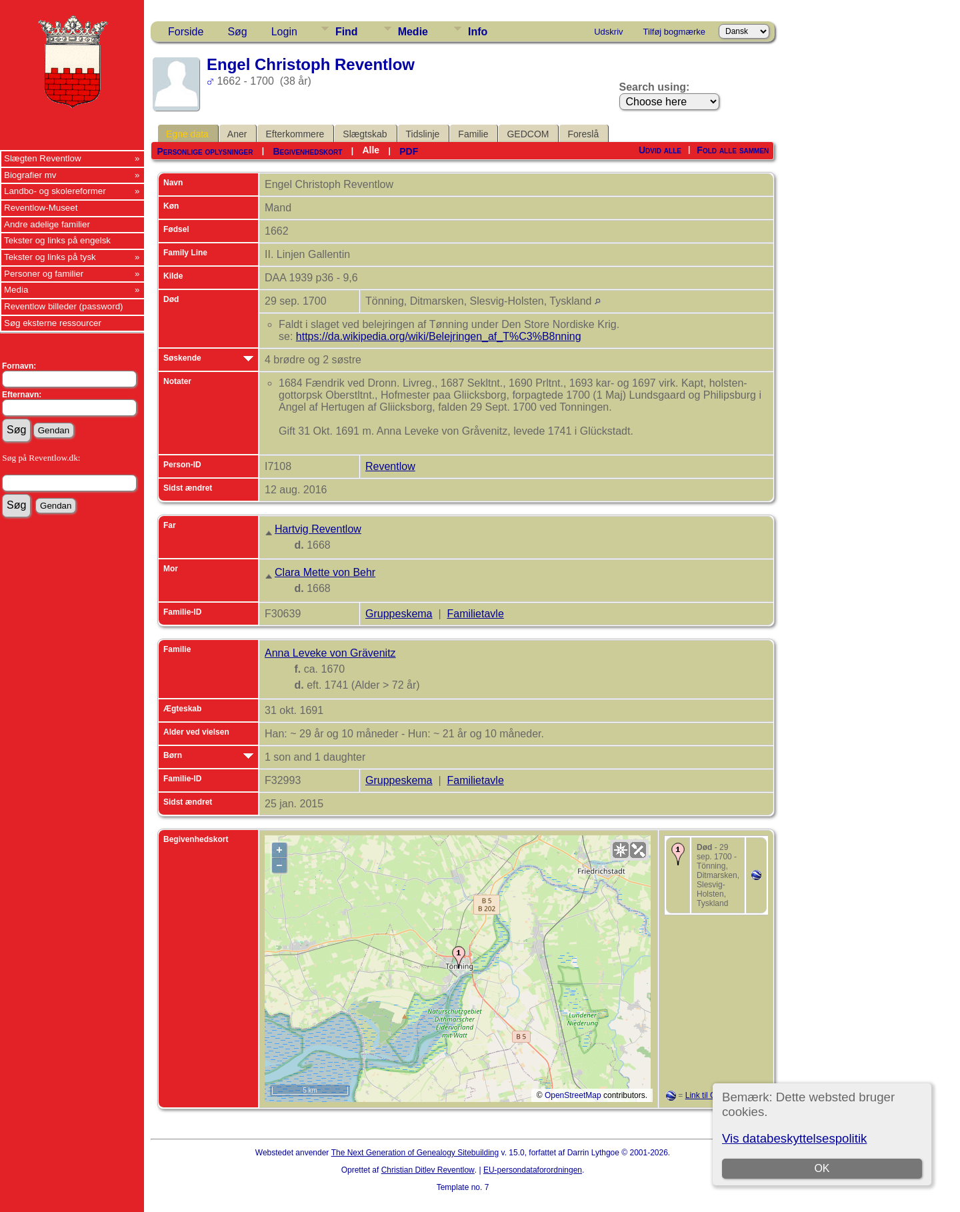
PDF (408, 151)
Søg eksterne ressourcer (52, 323)
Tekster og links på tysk (50, 257)
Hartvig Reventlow (318, 529)
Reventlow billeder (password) (63, 306)
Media (16, 290)
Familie (473, 134)
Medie (413, 31)
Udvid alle (660, 150)
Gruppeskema (399, 613)
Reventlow (390, 466)
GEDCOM (528, 134)
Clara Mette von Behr (325, 572)
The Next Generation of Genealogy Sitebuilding (415, 1152)
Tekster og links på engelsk (57, 240)
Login (284, 31)
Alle (370, 150)
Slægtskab (365, 134)
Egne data (187, 134)
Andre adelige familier (47, 224)
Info (477, 31)
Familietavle (475, 613)
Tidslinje (423, 134)
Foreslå (583, 134)
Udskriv (608, 32)
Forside (185, 31)
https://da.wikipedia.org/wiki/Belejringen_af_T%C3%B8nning (438, 336)
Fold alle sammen (733, 150)
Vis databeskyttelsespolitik (794, 1138)
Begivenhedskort (307, 151)
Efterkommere (294, 134)
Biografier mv (30, 175)
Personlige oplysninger (205, 151)
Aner (237, 134)
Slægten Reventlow (42, 158)
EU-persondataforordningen (532, 1170)
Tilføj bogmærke (674, 32)
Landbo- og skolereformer (55, 191)
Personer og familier (43, 274)
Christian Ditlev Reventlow (428, 1170)
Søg (237, 31)
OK (821, 1168)
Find (346, 31)
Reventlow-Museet (40, 208)
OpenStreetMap (573, 1095)
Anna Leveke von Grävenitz (330, 653)
